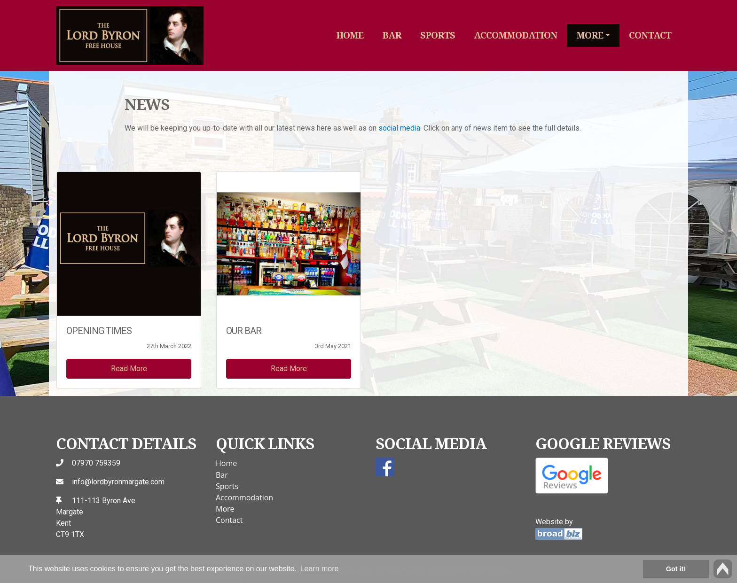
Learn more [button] (319, 569)
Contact (650, 35)
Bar (391, 35)
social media (399, 128)
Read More (129, 368)
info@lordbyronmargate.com (118, 481)
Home (349, 35)
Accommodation (515, 35)
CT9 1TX (70, 534)
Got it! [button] (676, 569)
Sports (437, 35)
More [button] (589, 35)
